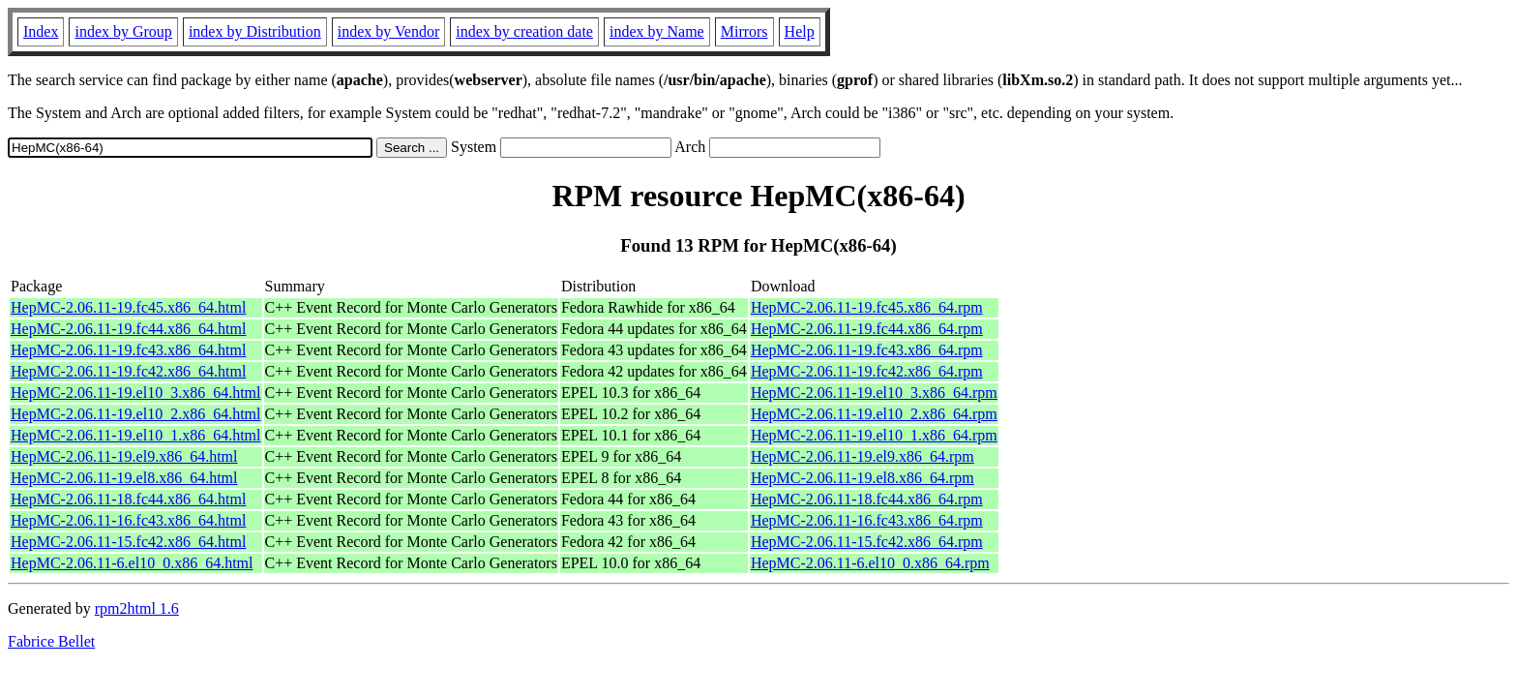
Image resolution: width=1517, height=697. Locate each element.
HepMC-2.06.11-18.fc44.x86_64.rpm (867, 499)
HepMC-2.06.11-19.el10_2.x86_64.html (136, 414)
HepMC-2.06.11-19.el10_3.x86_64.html (136, 392)
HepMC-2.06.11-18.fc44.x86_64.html (128, 499)
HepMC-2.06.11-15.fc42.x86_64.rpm (867, 541)
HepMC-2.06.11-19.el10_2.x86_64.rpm (874, 414)
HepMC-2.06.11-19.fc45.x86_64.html (128, 307)
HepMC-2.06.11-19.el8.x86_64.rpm (862, 478)
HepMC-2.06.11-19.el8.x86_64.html (124, 478)
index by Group (122, 31)
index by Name (657, 31)
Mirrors (744, 31)
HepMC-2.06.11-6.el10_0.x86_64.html (132, 563)
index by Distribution (255, 31)
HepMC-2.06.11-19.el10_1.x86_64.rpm (874, 435)
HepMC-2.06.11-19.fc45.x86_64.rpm (867, 307)
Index (40, 31)
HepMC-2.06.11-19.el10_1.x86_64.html (136, 435)
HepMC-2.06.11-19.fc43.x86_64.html (128, 350)
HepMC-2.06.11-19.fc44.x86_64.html (128, 328)
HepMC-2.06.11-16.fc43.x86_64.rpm (867, 520)
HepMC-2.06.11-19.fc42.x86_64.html (128, 371)
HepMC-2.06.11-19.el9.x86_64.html (124, 456)
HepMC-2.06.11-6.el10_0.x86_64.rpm (870, 563)
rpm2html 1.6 (137, 608)
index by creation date (524, 31)
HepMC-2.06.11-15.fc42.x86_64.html (128, 541)
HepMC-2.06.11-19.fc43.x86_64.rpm (867, 350)
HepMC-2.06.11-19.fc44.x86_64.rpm (867, 328)
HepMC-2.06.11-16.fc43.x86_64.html (128, 520)
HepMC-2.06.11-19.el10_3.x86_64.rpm (874, 392)
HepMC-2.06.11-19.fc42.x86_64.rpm (867, 371)
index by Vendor (388, 31)
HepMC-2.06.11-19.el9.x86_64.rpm (862, 456)
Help (800, 31)
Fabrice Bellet (51, 641)
